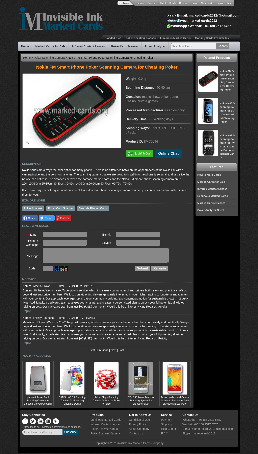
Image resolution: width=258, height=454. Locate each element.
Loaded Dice (113, 38)
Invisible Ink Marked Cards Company (140, 444)
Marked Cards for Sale (50, 46)
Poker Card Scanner (124, 46)
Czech (172, 3)
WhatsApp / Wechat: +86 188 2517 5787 (201, 26)
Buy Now (139, 153)
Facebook (30, 218)
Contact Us (136, 434)
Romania (183, 3)
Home (25, 46)
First (92, 351)
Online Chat (168, 153)
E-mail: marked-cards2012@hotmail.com (208, 15)
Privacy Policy (138, 425)
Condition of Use (139, 420)
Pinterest (63, 218)
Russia (220, 3)
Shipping (166, 425)
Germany (151, 3)
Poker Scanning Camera (49, 57)
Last (121, 351)
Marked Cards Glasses (211, 203)
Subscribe (70, 433)
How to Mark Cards (209, 174)
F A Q (164, 434)
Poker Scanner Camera (105, 434)
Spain (194, 3)
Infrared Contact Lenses (88, 46)
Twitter (47, 218)
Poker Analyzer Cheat (210, 210)
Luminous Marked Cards (175, 38)
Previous (102, 351)
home (126, 3)
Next (114, 351)
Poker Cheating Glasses (141, 38)
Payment (166, 420)
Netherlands (207, 3)
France (140, 3)
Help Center (168, 429)
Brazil (163, 3)
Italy (229, 3)
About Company (139, 429)
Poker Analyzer (155, 46)
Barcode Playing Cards (93, 208)
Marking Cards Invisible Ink (212, 38)
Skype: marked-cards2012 (197, 20)
